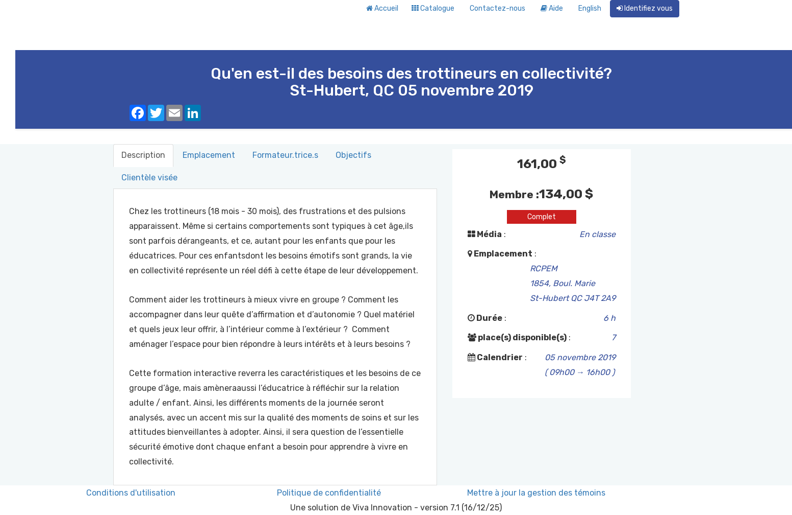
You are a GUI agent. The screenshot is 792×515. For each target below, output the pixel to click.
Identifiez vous (645, 8)
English (589, 8)
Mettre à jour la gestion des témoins (536, 493)
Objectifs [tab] (353, 155)
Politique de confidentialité (329, 493)
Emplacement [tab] (209, 155)
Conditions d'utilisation (130, 493)
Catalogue (433, 8)
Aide (552, 8)
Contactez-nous (497, 8)
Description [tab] (143, 155)
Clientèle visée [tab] (149, 177)
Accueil (382, 8)
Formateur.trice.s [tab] (285, 155)
